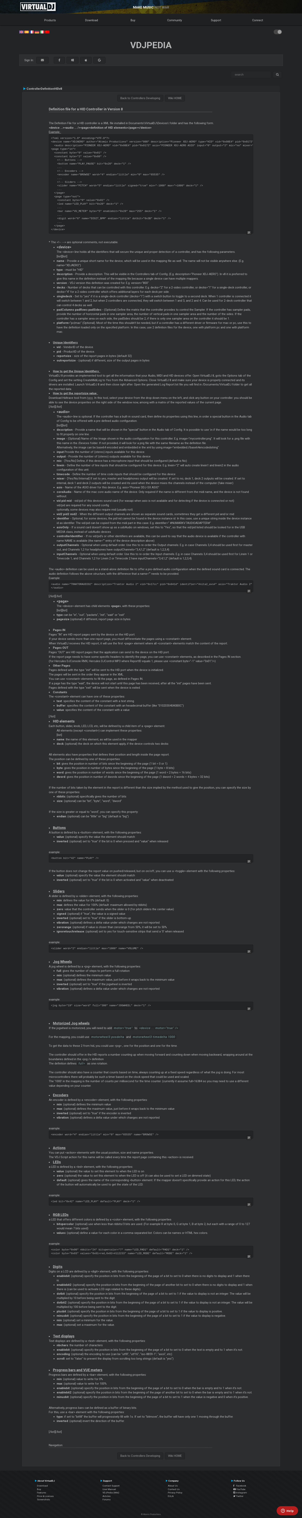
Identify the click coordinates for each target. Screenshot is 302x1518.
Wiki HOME (175, 98)
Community (174, 20)
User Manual (109, 1489)
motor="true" (123, 1028)
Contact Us (174, 1489)
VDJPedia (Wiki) (111, 1492)
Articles (107, 1496)
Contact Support (111, 1485)
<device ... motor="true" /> (158, 1028)
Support (216, 20)
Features (41, 1492)
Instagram (240, 1492)
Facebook (239, 1485)
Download (91, 20)
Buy (133, 20)
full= (82, 1063)
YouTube (239, 1489)
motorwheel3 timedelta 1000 (154, 1037)
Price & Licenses (45, 1496)
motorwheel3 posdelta (107, 1037)
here (90, 398)
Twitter (238, 1496)
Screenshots (43, 1499)
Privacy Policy (175, 1492)
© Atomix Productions (151, 1514)
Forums (107, 1499)
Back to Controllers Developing (140, 98)
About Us (173, 1485)
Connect (257, 20)
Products (50, 20)
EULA (171, 1496)
